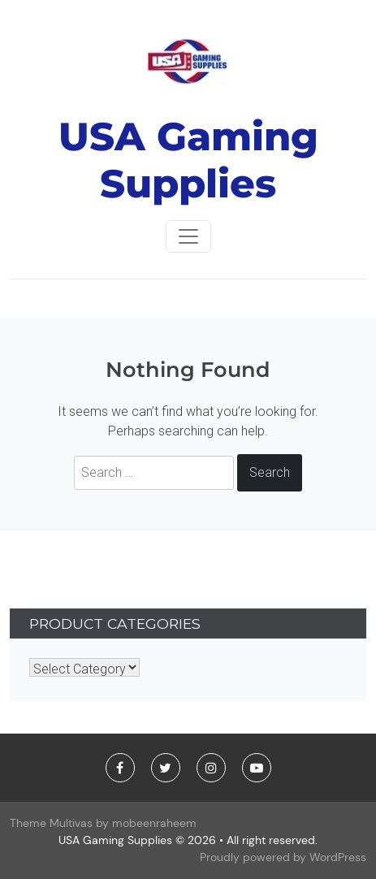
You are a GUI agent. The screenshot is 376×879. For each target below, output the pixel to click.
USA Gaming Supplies (188, 160)
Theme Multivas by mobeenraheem (103, 823)
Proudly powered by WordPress (283, 857)
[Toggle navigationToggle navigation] (188, 236)
